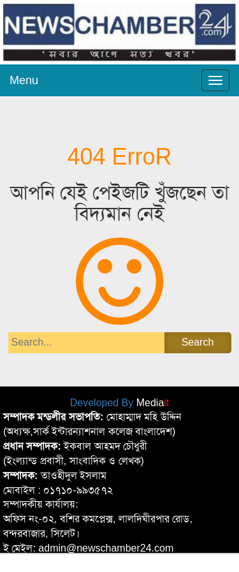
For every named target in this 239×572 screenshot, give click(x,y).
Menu (24, 80)
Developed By (120, 402)
